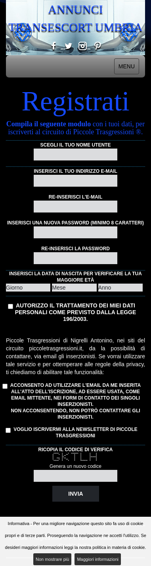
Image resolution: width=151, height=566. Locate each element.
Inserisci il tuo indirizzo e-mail (75, 171)
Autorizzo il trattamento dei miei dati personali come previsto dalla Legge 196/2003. (75, 312)
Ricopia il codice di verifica (75, 449)
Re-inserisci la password (75, 248)
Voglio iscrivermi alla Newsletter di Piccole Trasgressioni (72, 433)
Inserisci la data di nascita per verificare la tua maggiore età (75, 277)
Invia (75, 494)
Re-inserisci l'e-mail (76, 197)
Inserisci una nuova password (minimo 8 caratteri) (75, 223)
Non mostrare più (52, 559)
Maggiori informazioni (98, 559)
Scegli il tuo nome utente (75, 145)
